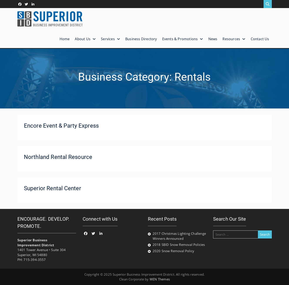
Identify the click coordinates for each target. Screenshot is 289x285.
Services (108, 39)
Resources (231, 39)
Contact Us (260, 39)
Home (65, 39)
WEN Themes (160, 279)
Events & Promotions (180, 39)
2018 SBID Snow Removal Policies (179, 244)
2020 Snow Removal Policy (173, 251)
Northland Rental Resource (58, 157)
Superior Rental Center (52, 188)
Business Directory (141, 39)
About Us (82, 39)
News (212, 39)
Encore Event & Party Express (61, 125)
